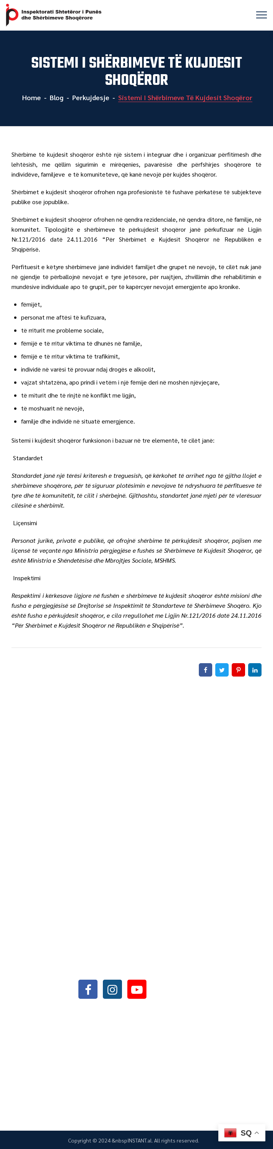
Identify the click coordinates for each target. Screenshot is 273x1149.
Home (31, 97)
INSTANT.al (139, 1140)
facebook (88, 989)
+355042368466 (123, 949)
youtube (137, 989)
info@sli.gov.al (125, 968)
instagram (112, 989)
